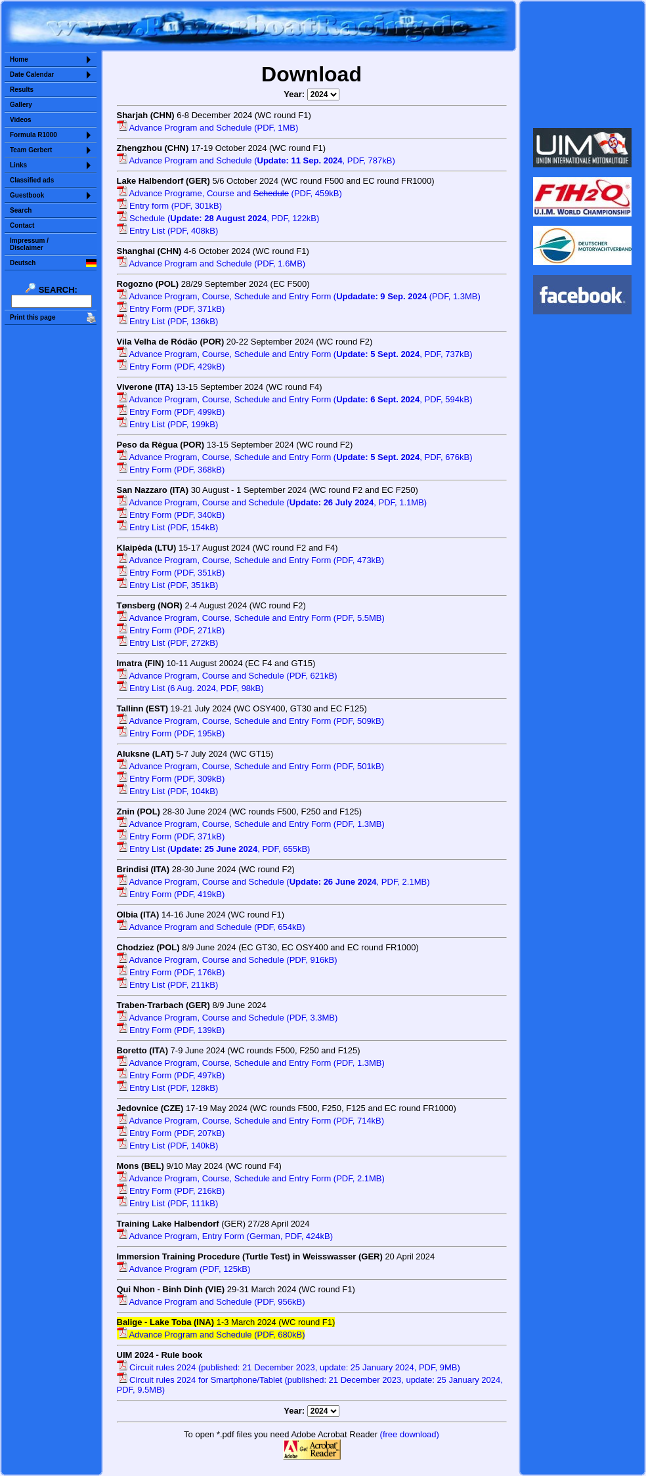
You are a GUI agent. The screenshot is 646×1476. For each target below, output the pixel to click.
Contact (22, 225)
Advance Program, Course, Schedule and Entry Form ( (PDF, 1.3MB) (299, 296)
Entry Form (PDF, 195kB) (171, 733)
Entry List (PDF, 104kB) (168, 791)
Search (21, 210)
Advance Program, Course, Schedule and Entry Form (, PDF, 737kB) (295, 354)
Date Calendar (32, 74)
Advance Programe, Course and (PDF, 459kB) (229, 193)
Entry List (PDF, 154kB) (168, 527)
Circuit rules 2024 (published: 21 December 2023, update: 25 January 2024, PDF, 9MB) (288, 1367)
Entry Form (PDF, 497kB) (171, 1075)
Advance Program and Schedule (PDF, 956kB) (211, 1302)
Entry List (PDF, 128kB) (168, 1088)
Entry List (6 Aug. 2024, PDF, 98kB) (190, 688)
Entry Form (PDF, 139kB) (171, 1030)
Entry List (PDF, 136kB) (168, 321)
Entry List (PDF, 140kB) (168, 1145)
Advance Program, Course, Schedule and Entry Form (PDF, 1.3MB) (251, 824)
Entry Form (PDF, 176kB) (171, 972)
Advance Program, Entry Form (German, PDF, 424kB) (225, 1236)
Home (19, 59)
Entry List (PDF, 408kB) (168, 231)
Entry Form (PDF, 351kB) (171, 573)
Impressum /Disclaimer (29, 244)
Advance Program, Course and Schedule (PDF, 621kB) (227, 676)
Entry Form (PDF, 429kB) (171, 366)
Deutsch (22, 262)
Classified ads (32, 180)
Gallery (21, 104)
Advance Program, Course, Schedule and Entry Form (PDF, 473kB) (251, 560)
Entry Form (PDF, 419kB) (171, 894)
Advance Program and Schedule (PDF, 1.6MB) (211, 263)
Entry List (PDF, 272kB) (168, 643)
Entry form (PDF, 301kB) (169, 206)
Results (21, 89)
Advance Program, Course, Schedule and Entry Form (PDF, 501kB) (251, 766)
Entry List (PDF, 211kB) (168, 985)
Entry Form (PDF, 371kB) (171, 309)
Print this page (32, 317)
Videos (21, 119)
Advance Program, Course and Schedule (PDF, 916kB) (227, 960)
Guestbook (27, 195)
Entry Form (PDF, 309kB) (171, 779)
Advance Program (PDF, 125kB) (184, 1269)
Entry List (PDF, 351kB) (168, 585)
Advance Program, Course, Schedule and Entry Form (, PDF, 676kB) (295, 457)
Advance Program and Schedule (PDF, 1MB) (208, 128)
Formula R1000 (33, 134)
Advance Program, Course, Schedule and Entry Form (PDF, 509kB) (251, 721)
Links (18, 165)
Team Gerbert (31, 150)
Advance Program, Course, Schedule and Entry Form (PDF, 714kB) (251, 1121)
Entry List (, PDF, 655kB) (214, 849)
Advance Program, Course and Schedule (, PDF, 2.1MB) (273, 882)
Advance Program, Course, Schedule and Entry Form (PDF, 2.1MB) (251, 1178)
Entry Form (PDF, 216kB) (171, 1191)
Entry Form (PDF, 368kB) (171, 469)
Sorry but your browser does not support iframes (582, 64)
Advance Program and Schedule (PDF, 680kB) (211, 1334)
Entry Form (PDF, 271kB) (171, 630)
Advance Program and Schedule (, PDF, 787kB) (256, 160)
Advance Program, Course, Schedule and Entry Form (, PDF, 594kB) (295, 399)
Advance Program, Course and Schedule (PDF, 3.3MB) (227, 1018)
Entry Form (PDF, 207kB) (171, 1133)
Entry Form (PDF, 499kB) (171, 412)
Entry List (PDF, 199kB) (168, 424)
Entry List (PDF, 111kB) (168, 1203)
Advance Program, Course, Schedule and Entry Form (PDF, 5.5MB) (251, 618)
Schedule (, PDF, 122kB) (218, 218)
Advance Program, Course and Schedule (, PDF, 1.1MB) (272, 502)
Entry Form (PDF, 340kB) (171, 515)
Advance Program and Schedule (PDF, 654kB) (211, 927)
